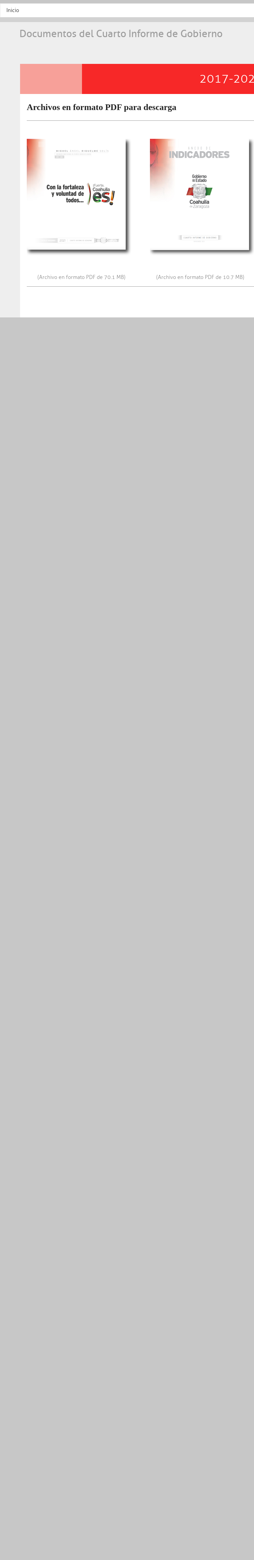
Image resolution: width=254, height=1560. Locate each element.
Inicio (12, 10)
